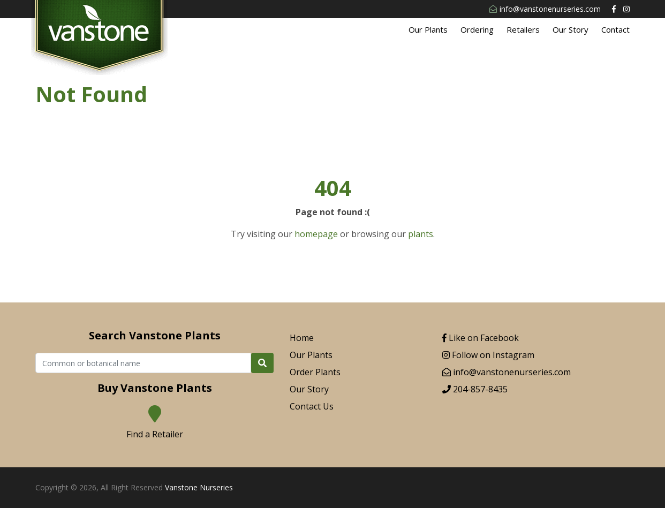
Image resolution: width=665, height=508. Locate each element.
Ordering (477, 29)
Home (302, 338)
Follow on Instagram (488, 355)
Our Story (570, 29)
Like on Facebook (480, 338)
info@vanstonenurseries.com (545, 9)
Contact (615, 29)
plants (420, 234)
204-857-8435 (475, 389)
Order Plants (315, 372)
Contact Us (312, 406)
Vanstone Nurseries (199, 487)
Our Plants (428, 29)
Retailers (523, 29)
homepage (316, 234)
